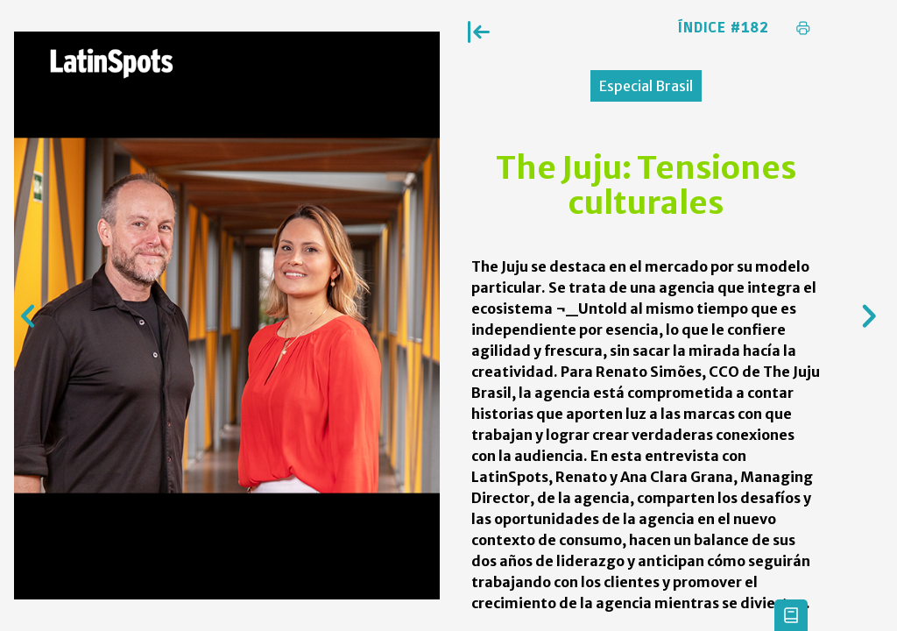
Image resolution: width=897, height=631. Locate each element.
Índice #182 (723, 28)
